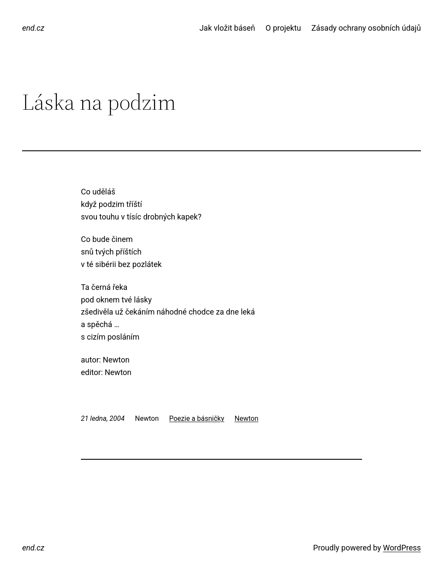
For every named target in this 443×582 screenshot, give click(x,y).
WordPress (402, 547)
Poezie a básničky (196, 418)
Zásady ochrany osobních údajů (366, 27)
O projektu (283, 27)
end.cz (33, 27)
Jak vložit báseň (227, 27)
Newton (246, 418)
